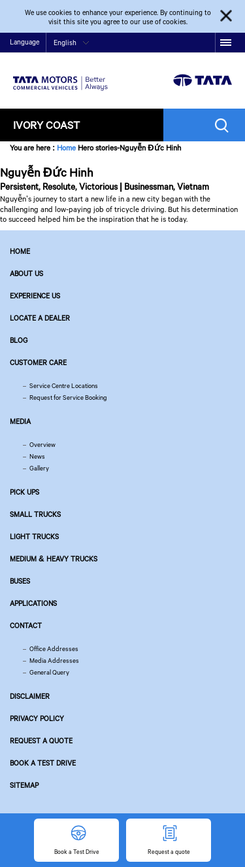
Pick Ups (24, 492)
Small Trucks (35, 514)
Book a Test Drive (43, 763)
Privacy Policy (37, 718)
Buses (20, 581)
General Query (49, 672)
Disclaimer (30, 696)
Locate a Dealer (40, 318)
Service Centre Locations (63, 385)
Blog (18, 340)
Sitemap (24, 785)
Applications (33, 603)
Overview (42, 444)
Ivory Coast (46, 125)
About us (26, 273)
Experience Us (35, 295)
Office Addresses (53, 649)
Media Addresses (54, 660)
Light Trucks (34, 536)
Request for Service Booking (68, 397)
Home (66, 147)
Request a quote (41, 740)
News (37, 456)
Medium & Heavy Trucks (53, 558)
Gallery (39, 468)
